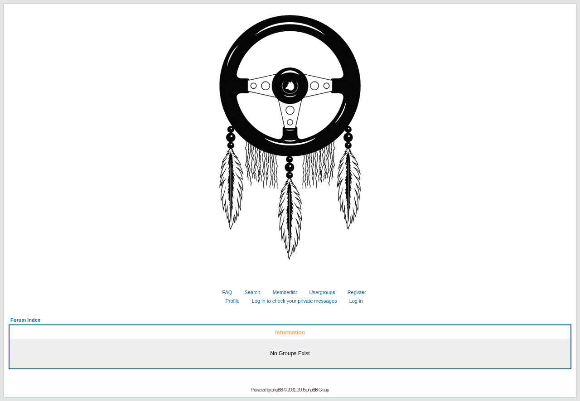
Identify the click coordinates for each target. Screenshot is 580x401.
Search (249, 292)
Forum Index (25, 320)
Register (353, 292)
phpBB (277, 389)
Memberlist (281, 292)
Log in (353, 301)
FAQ (223, 292)
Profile (228, 301)
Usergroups (319, 292)
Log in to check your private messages (291, 301)
